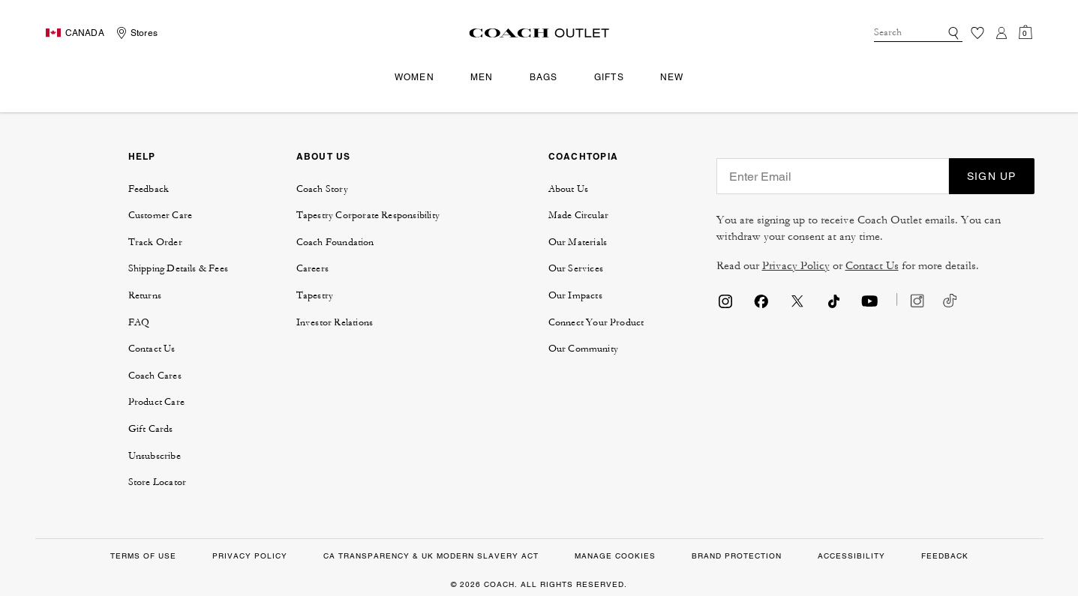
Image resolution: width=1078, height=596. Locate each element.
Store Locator (157, 482)
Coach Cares (155, 376)
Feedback (149, 189)
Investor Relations (335, 322)
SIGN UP (991, 176)
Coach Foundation (335, 242)
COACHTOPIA (583, 156)
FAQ (139, 322)
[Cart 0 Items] (1025, 32)
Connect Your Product (596, 322)
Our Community (583, 349)
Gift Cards (150, 429)
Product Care (156, 402)
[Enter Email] (832, 176)
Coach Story (322, 189)
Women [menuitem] (414, 77)
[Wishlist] (977, 33)
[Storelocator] (135, 33)
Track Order (155, 242)
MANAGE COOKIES (615, 556)
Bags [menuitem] (544, 77)
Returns (144, 295)
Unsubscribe (154, 456)
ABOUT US (323, 156)
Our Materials (578, 242)
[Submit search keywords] (953, 33)
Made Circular (578, 215)
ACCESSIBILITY (851, 556)
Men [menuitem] (482, 77)
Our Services (575, 268)
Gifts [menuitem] (609, 77)
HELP (142, 156)
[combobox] (918, 33)
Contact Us (152, 349)
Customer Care (160, 215)
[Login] (1001, 33)
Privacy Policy (796, 266)
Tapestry (315, 295)
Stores (144, 33)
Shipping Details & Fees (178, 268)
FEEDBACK (944, 556)
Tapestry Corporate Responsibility (368, 215)
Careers (312, 268)
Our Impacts (575, 295)
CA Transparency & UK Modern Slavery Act (431, 556)
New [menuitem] (672, 77)
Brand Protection (737, 556)
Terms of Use (143, 556)
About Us (568, 189)
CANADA (84, 33)
